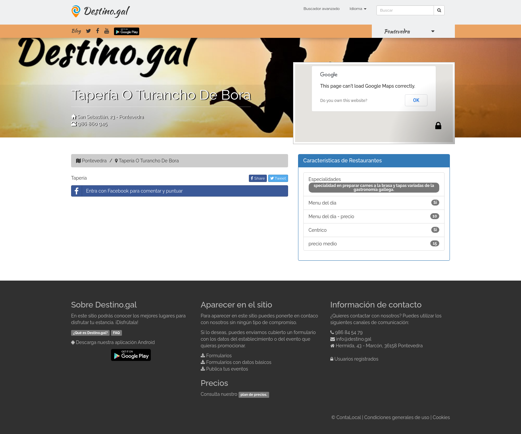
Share (258, 178)
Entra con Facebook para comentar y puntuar (127, 191)
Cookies (441, 417)
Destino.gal (105, 10)
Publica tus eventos (227, 369)
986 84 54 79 (349, 332)
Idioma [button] (358, 8)
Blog (76, 31)
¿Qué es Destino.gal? (90, 333)
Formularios (219, 355)
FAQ (116, 333)
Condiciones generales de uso (396, 417)
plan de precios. (254, 394)
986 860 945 (92, 124)
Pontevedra (397, 31)
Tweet (278, 178)
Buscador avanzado (321, 8)
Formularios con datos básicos (238, 362)
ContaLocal (348, 417)
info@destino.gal (353, 339)
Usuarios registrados (356, 359)
